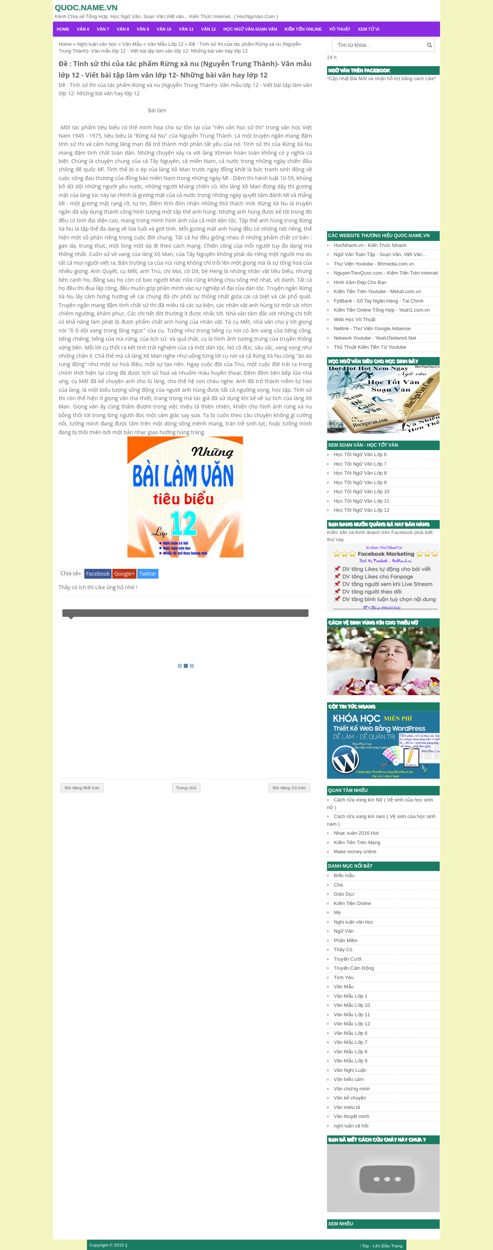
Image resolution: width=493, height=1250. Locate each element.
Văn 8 (123, 29)
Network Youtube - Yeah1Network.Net (375, 338)
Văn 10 (164, 29)
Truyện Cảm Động (354, 968)
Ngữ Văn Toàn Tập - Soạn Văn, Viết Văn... (380, 254)
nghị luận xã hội (351, 1126)
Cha (338, 885)
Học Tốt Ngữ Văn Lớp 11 (361, 501)
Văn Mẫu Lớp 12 (352, 1023)
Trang (396, 1245)
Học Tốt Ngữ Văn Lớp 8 (360, 473)
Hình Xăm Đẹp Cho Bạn (360, 282)
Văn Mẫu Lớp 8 (350, 1051)
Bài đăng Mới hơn (82, 788)
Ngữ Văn (343, 931)
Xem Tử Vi (369, 29)
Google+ (124, 573)
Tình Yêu (344, 977)
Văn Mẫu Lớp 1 (350, 996)
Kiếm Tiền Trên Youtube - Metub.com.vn (377, 291)
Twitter (148, 573)
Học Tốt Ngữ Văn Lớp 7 (360, 464)
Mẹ (337, 912)
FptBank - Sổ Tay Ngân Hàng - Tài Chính (378, 301)
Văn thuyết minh (351, 1116)
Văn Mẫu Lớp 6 (350, 1033)
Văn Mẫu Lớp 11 (352, 1014)
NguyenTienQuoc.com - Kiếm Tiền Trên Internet (386, 273)
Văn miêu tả (347, 1107)
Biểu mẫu (344, 875)
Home (63, 29)
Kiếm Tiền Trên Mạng (357, 842)
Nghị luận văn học (354, 922)
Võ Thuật (339, 29)
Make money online (355, 851)
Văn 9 (143, 29)
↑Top (364, 1245)
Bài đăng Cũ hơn (289, 788)
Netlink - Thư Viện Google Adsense (372, 328)
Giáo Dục (344, 894)
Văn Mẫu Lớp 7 (350, 1042)
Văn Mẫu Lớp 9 (350, 1061)
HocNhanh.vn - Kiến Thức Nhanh (370, 245)
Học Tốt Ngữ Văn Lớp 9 (360, 482)
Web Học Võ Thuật (354, 319)
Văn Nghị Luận (350, 1070)
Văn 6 (83, 29)
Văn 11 (186, 29)
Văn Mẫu (343, 986)
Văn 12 (208, 29)
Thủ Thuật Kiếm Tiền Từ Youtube (370, 347)
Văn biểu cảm (349, 1079)
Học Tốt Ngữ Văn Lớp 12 (361, 510)
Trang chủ (186, 788)
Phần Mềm (345, 940)
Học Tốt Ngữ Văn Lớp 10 (361, 491)
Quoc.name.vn (86, 7)
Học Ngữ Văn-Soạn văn (250, 29)
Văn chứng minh (352, 1089)
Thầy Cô (343, 949)
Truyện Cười (347, 959)
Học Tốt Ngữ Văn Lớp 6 (360, 454)
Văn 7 (103, 29)
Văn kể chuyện (350, 1098)
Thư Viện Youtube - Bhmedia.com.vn (374, 264)
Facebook (98, 573)
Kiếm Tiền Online (303, 29)
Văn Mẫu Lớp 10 (352, 1005)
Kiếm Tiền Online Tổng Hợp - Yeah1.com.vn (382, 310)
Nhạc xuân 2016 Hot (356, 833)
